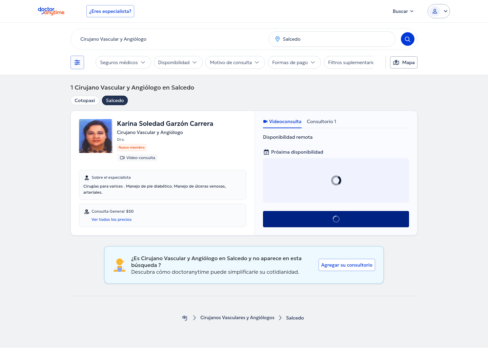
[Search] (407, 39)
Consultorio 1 (321, 121)
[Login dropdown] (439, 11)
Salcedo (115, 100)
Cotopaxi (85, 100)
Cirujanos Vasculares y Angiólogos (237, 318)
